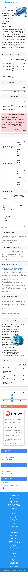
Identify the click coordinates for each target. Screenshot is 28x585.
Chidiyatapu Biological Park (14, 542)
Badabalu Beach (14, 562)
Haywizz (14, 552)
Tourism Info (14, 519)
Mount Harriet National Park (14, 540)
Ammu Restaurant (14, 498)
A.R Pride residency (14, 547)
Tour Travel (14, 520)
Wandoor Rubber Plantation (14, 505)
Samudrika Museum (14, 535)
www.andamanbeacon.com (11, 485)
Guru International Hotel (14, 507)
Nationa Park (14, 525)
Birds (14, 523)
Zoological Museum (14, 534)
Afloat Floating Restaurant (14, 504)
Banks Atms (14, 554)
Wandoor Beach (14, 565)
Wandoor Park (14, 537)
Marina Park (14, 538)
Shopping (14, 514)
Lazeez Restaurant (14, 497)
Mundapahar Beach (14, 563)
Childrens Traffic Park (14, 541)
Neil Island (14, 559)
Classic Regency (14, 566)
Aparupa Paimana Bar (14, 495)
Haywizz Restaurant (14, 499)
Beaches (14, 556)
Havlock (14, 557)
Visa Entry (14, 494)
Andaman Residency (14, 508)
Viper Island (14, 502)
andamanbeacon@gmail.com (11, 487)
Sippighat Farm (14, 545)
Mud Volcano (14, 516)
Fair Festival (14, 522)
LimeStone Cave (14, 517)
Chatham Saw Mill (14, 544)
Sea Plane (14, 513)
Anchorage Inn (14, 527)
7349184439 (8, 482)
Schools (14, 553)
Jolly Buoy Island (14, 501)
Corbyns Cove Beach (14, 560)
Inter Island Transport (14, 526)
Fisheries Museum (14, 532)
